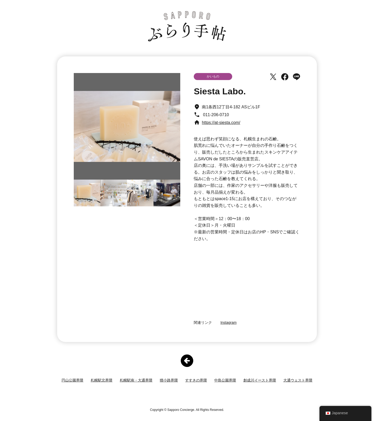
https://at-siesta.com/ (221, 122)
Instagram (229, 322)
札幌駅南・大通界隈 (136, 380)
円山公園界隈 (72, 380)
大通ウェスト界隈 (297, 380)
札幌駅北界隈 (101, 380)
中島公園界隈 (225, 380)
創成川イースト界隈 (259, 380)
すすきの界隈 (196, 380)
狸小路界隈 (169, 380)
